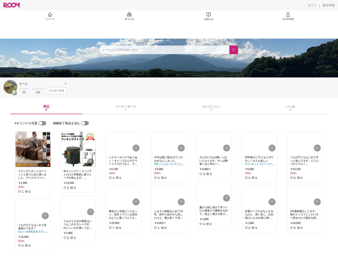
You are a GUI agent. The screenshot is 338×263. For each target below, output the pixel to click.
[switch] (42, 123)
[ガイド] (312, 5)
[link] (33, 149)
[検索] (233, 50)
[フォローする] (56, 90)
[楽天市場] (328, 5)
